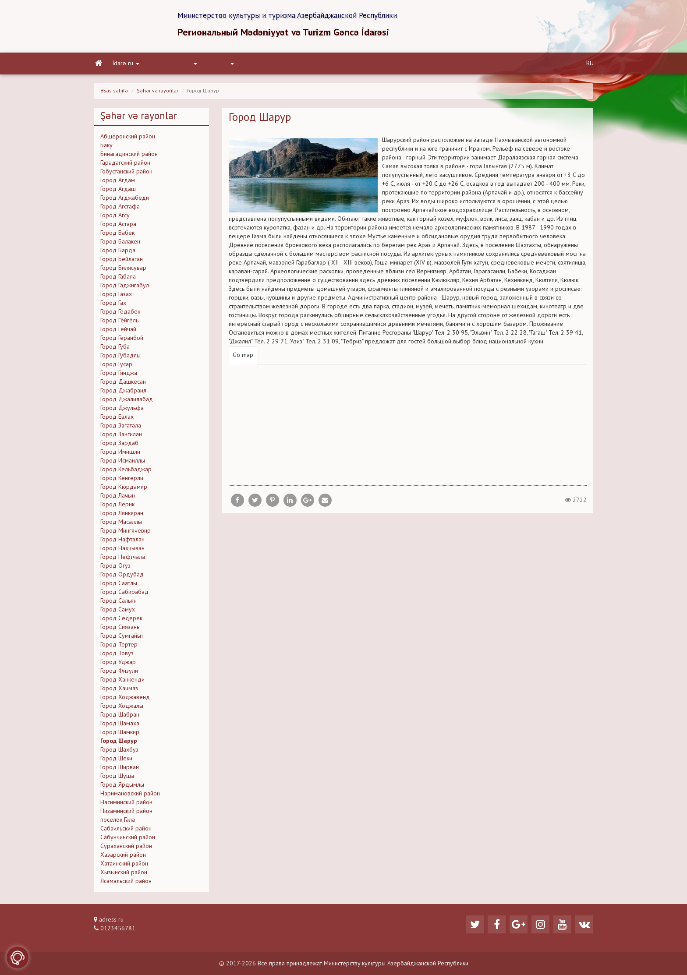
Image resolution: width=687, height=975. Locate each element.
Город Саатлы (118, 586)
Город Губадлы (120, 358)
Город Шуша (117, 779)
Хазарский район (123, 858)
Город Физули (119, 674)
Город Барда (117, 253)
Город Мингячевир (125, 533)
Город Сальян (118, 604)
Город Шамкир (119, 735)
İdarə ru (124, 66)
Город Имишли (120, 455)
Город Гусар (116, 367)
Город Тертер (119, 647)
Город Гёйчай (118, 332)
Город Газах (116, 297)
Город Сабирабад (124, 595)
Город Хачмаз (119, 691)
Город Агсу (115, 218)
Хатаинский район (124, 866)
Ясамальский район (126, 884)
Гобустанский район (126, 174)
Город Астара (118, 227)
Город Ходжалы (121, 709)
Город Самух (117, 612)
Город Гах (113, 306)
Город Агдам (117, 183)
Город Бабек (117, 236)
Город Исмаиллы (122, 463)
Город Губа (115, 349)
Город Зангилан (121, 437)
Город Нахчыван (122, 551)
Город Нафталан (122, 542)
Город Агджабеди (124, 201)
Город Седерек (121, 621)
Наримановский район (130, 796)
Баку (106, 148)
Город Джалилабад (126, 402)
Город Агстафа (120, 209)
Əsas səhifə (114, 93)
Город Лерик (117, 507)
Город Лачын (117, 498)
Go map (243, 358)
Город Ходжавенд (125, 700)
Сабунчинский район (127, 840)
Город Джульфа (122, 411)
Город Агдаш (118, 192)
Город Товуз (117, 656)
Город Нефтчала (122, 560)
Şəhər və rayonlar (157, 93)
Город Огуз (115, 568)
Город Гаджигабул (124, 288)
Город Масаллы (121, 525)
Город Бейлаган (121, 262)
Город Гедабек (120, 314)
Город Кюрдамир (123, 490)
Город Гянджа (118, 376)
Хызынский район (123, 875)
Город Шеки (116, 761)
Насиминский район (126, 805)
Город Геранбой (121, 341)
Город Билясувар (123, 271)
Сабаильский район (126, 831)
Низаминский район (126, 814)
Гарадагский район (125, 165)
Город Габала (118, 279)
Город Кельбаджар (126, 472)
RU (590, 66)
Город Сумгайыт (121, 639)
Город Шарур (118, 744)
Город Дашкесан (123, 385)
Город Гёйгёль (119, 323)
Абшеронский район (127, 139)
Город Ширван (119, 770)
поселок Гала (117, 823)
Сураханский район (126, 849)
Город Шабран (119, 717)
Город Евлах (117, 420)
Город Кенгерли (121, 481)
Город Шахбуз (119, 752)
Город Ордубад (122, 577)
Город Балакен (120, 244)
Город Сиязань (119, 630)
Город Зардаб (119, 446)
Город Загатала (120, 428)
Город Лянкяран (121, 516)
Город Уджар (118, 665)
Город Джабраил (123, 393)
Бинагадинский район (129, 157)
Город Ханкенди (122, 682)
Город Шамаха (119, 726)
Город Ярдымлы (122, 787)
